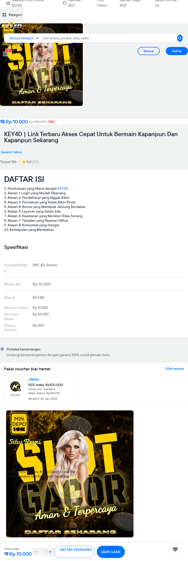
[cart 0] (5, 54)
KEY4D (63, 188)
